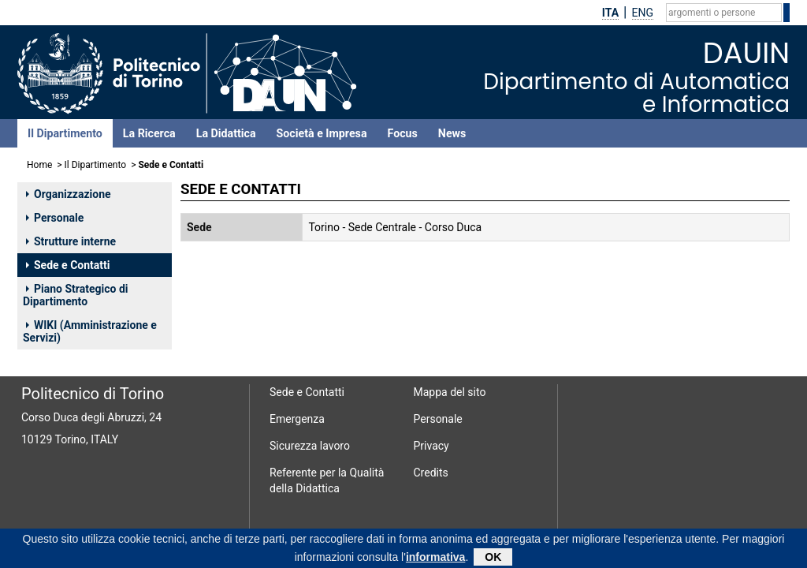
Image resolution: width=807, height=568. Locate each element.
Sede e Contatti (68, 265)
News (452, 133)
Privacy (431, 445)
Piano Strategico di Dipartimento (75, 295)
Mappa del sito (450, 392)
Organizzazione (68, 194)
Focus (403, 133)
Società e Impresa (322, 133)
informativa (435, 559)
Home (39, 164)
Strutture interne (71, 241)
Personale (55, 217)
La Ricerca (149, 133)
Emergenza (297, 419)
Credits (431, 472)
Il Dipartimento (65, 133)
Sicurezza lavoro (310, 445)
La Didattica (226, 133)
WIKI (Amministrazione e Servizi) (90, 331)
